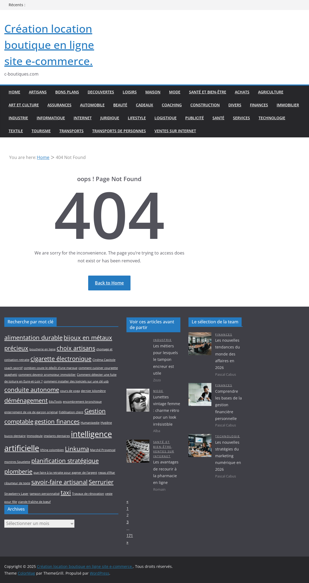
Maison (152, 91)
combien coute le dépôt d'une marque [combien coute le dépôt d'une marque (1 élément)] (50, 368)
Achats (242, 91)
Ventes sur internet (175, 130)
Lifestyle (137, 117)
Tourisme (41, 130)
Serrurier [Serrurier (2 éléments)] (101, 482)
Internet (83, 117)
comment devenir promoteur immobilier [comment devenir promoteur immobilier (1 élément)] (47, 375)
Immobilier (288, 104)
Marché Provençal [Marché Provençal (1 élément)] (102, 450)
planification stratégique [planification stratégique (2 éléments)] (65, 461)
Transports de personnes (119, 130)
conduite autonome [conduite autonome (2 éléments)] (31, 390)
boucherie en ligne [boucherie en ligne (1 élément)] (42, 349)
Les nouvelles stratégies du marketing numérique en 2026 (228, 456)
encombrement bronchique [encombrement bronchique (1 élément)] (82, 402)
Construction (205, 104)
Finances (259, 104)
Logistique (165, 117)
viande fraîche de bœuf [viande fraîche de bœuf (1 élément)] (34, 502)
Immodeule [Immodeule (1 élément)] (35, 436)
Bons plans (67, 91)
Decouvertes (101, 91)
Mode (174, 91)
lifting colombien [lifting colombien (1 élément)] (52, 450)
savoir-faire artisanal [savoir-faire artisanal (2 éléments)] (59, 482)
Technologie (272, 117)
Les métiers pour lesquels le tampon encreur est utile (165, 359)
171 (129, 535)
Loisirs (130, 91)
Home (14, 91)
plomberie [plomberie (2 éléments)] (18, 471)
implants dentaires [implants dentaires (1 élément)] (57, 436)
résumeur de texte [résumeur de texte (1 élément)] (17, 483)
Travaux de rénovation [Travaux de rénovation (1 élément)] (88, 494)
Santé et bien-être (207, 91)
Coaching (172, 104)
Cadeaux (144, 104)
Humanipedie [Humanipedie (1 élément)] (90, 423)
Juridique (109, 117)
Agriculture (270, 91)
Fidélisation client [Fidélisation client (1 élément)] (71, 412)
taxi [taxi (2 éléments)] (66, 492)
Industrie (18, 117)
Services (241, 117)
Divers (234, 104)
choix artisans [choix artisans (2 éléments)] (76, 348)
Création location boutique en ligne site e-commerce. (49, 44)
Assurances (59, 104)
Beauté (120, 104)
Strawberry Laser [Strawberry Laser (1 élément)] (16, 494)
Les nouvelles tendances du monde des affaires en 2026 (227, 354)
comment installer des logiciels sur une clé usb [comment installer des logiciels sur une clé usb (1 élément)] (76, 381)
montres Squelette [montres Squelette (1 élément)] (17, 462)
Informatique (51, 117)
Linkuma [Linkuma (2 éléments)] (77, 449)
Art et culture (24, 104)
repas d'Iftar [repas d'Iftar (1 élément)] (106, 472)
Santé (218, 117)
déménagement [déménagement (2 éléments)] (26, 400)
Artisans (38, 91)
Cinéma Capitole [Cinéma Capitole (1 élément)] (103, 360)
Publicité (194, 117)
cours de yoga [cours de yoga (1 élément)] (70, 391)
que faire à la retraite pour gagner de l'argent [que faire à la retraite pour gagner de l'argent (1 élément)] (65, 472)
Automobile (92, 104)
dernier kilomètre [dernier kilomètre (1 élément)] (93, 391)
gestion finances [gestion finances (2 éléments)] (57, 421)
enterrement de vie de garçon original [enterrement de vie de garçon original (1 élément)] (31, 412)
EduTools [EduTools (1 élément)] (55, 402)
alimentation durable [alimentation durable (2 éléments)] (33, 337)
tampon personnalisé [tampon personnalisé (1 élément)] (45, 494)
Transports (71, 130)
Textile (16, 130)
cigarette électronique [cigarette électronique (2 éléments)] (60, 358)
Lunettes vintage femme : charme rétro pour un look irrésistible (166, 410)
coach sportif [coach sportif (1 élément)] (13, 368)
